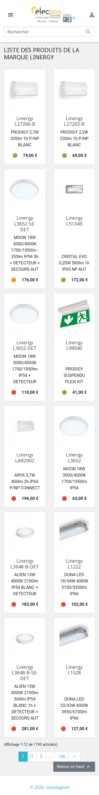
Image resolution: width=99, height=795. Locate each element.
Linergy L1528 (74, 670)
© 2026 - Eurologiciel (49, 787)
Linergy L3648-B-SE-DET (25, 672)
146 (61, 756)
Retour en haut (74, 767)
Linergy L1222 (74, 564)
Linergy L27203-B (74, 121)
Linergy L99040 (74, 345)
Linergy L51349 (74, 221)
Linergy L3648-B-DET (24, 564)
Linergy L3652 (74, 457)
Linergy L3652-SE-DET (25, 223)
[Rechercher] (49, 32)
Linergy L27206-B (25, 121)
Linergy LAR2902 (24, 457)
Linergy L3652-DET (25, 345)
